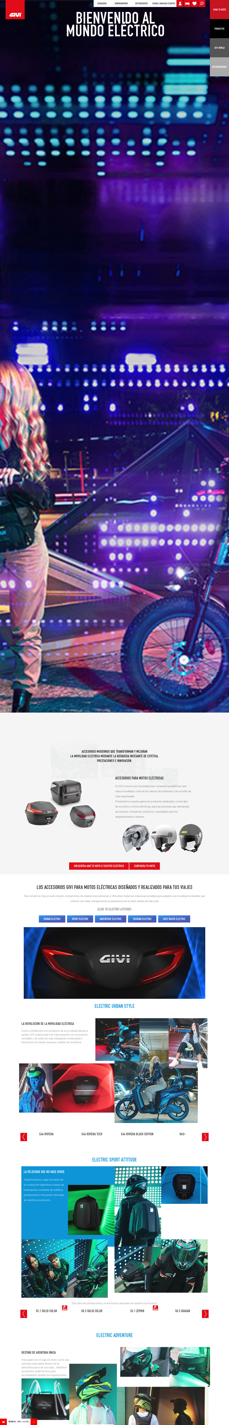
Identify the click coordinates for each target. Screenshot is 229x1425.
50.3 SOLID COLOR (91, 1311)
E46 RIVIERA (46, 1134)
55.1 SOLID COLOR (46, 1311)
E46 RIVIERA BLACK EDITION (137, 1134)
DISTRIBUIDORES (141, 3)
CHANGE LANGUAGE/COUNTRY (163, 3)
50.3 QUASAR (182, 1311)
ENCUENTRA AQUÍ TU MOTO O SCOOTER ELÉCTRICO (99, 866)
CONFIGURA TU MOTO (144, 866)
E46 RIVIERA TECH (92, 1134)
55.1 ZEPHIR (137, 1311)
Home (19, 1421)
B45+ (183, 1134)
